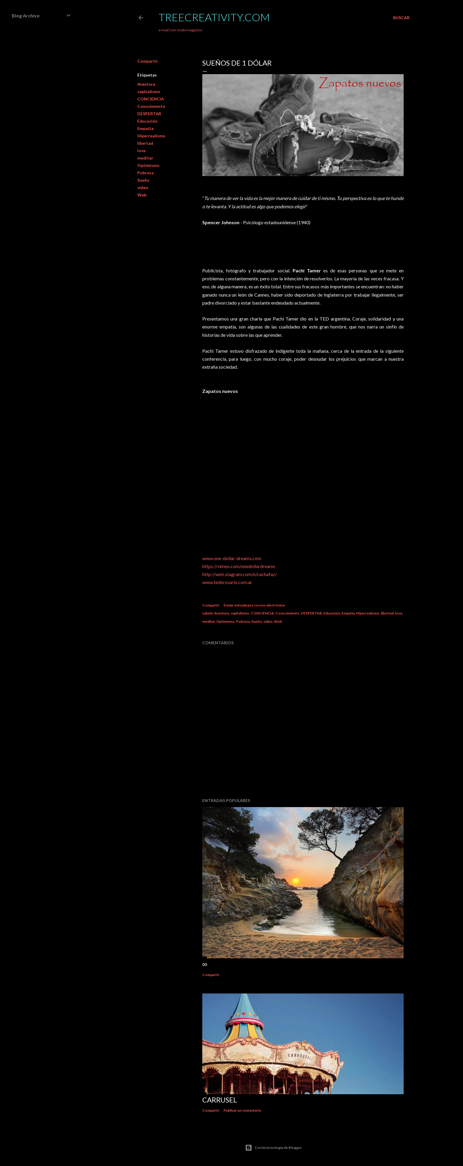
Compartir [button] (147, 61)
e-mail (164, 30)
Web (141, 194)
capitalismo (148, 91)
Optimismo (148, 165)
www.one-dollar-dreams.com (231, 558)
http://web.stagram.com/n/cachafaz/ (239, 574)
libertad (145, 143)
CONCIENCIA (150, 98)
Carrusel (219, 1099)
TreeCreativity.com (214, 17)
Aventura (146, 84)
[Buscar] (401, 18)
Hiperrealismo (151, 135)
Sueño (143, 180)
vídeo (142, 187)
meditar (145, 157)
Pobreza (145, 172)
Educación (147, 120)
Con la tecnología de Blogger (273, 1147)
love (141, 150)
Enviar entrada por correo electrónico (254, 605)
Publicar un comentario (242, 1110)
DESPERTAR (149, 113)
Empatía (145, 128)
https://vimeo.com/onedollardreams (238, 566)
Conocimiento (151, 106)
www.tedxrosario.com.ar (227, 582)
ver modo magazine (186, 30)
